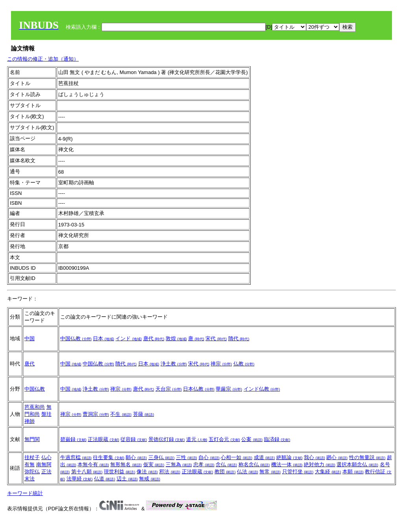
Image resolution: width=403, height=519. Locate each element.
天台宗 (168, 389)
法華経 (80, 479)
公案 (252, 439)
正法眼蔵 (103, 439)
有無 (29, 464)
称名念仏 (254, 464)
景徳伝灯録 (166, 439)
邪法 (169, 472)
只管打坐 (298, 472)
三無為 (179, 464)
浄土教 (174, 364)
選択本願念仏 (357, 464)
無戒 (149, 479)
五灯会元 (224, 439)
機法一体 (287, 464)
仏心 (46, 457)
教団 (225, 472)
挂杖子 (32, 457)
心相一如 (236, 457)
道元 (196, 439)
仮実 (154, 464)
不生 (120, 414)
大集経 (328, 472)
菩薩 (143, 414)
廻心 (337, 457)
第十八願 (87, 472)
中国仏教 (76, 338)
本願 (353, 472)
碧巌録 (73, 439)
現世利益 (119, 472)
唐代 (154, 338)
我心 (314, 457)
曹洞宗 (96, 414)
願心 (136, 457)
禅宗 (221, 364)
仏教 (244, 364)
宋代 (216, 338)
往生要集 (108, 457)
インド (128, 338)
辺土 (127, 479)
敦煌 (176, 338)
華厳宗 (229, 389)
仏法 (247, 472)
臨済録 (277, 439)
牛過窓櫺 (76, 457)
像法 (147, 472)
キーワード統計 (25, 493)
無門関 (32, 439)
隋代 (239, 338)
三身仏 (161, 457)
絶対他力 (319, 464)
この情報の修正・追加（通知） (43, 59)
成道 (264, 457)
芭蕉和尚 (34, 407)
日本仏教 (198, 389)
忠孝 (203, 464)
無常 (270, 472)
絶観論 (289, 457)
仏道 (104, 479)
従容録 (133, 439)
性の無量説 (367, 457)
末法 (29, 479)
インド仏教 (262, 389)
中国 (29, 338)
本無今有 (93, 464)
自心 (209, 457)
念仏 (226, 464)
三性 (186, 457)
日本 (103, 338)
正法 (46, 472)
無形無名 (126, 464)
